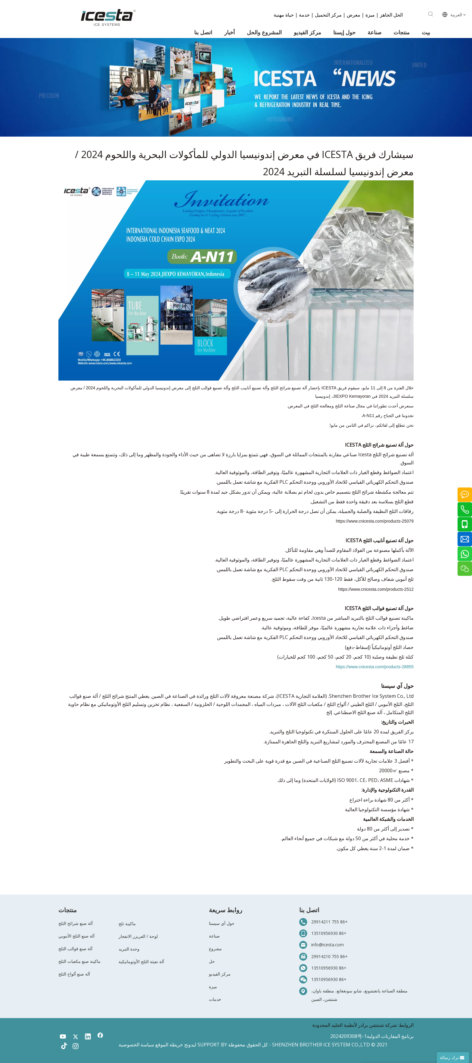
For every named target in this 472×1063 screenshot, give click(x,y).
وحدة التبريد (129, 949)
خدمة (304, 14)
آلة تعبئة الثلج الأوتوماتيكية (141, 961)
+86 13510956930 (328, 933)
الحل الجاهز (391, 14)
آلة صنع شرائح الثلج (75, 923)
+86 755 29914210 (329, 956)
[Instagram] (75, 1047)
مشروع (215, 948)
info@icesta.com (327, 945)
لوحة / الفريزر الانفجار (138, 936)
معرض (353, 14)
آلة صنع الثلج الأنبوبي (76, 936)
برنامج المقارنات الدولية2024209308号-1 (372, 1036)
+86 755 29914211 (329, 922)
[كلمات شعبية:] (431, 14)
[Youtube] (63, 1037)
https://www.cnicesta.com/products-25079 (375, 521)
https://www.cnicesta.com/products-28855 (375, 666)
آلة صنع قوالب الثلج (75, 948)
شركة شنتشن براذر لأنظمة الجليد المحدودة (354, 1025)
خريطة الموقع (169, 1044)
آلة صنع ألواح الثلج (74, 974)
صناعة (214, 936)
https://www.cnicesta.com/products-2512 (376, 589)
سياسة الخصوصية (136, 1044)
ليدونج (190, 1044)
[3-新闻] (236, 87)
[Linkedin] (88, 1037)
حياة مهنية (284, 14)
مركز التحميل (328, 14)
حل (212, 961)
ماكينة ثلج (127, 923)
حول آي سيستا (221, 923)
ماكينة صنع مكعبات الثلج (79, 961)
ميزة (370, 14)
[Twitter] (75, 1037)
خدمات (215, 999)
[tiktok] (63, 1047)
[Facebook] (100, 1037)
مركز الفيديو (220, 974)
